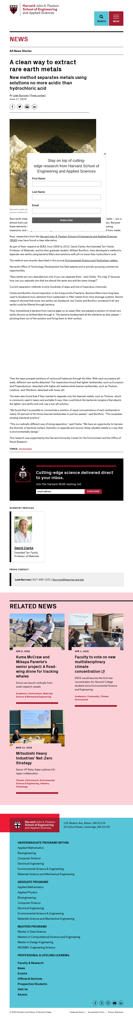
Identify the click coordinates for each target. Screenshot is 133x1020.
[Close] (105, 153)
